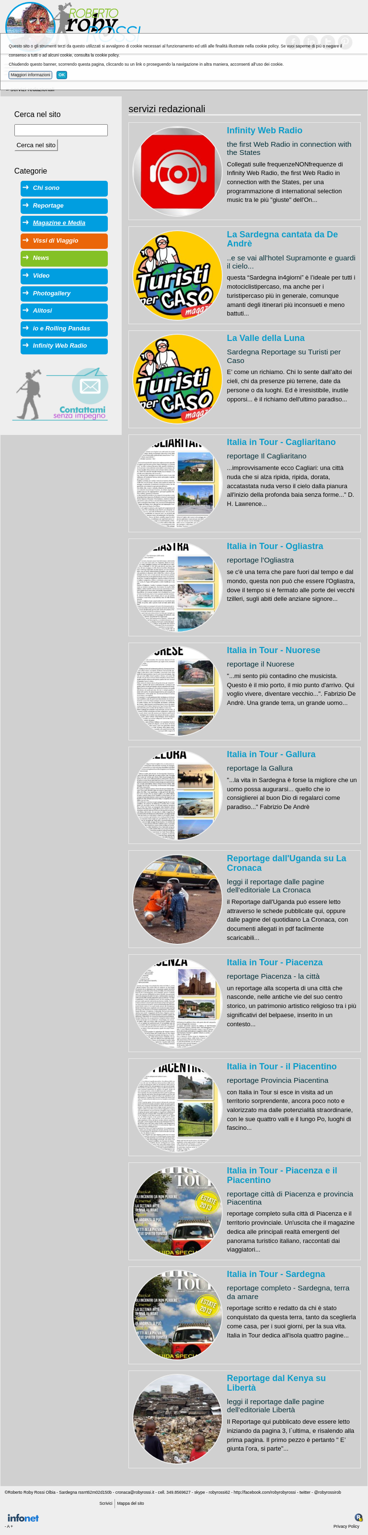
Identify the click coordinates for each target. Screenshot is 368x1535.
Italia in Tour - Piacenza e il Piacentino (282, 1175)
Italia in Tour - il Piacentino (282, 1066)
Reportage (48, 205)
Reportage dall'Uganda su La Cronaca (286, 863)
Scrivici (105, 1503)
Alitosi (42, 310)
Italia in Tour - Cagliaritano (281, 442)
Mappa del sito (130, 1503)
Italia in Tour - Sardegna (276, 1274)
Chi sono (46, 187)
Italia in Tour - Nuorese (274, 650)
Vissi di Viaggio (56, 240)
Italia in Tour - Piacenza (275, 962)
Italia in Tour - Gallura (271, 754)
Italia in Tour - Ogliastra (275, 546)
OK (61, 74)
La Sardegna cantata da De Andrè (282, 239)
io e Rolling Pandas (61, 328)
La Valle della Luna (266, 338)
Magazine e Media (59, 222)
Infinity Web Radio (265, 130)
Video (41, 275)
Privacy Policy (346, 1526)
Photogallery (51, 293)
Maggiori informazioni (30, 74)
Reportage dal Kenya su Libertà (276, 1383)
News (41, 257)
